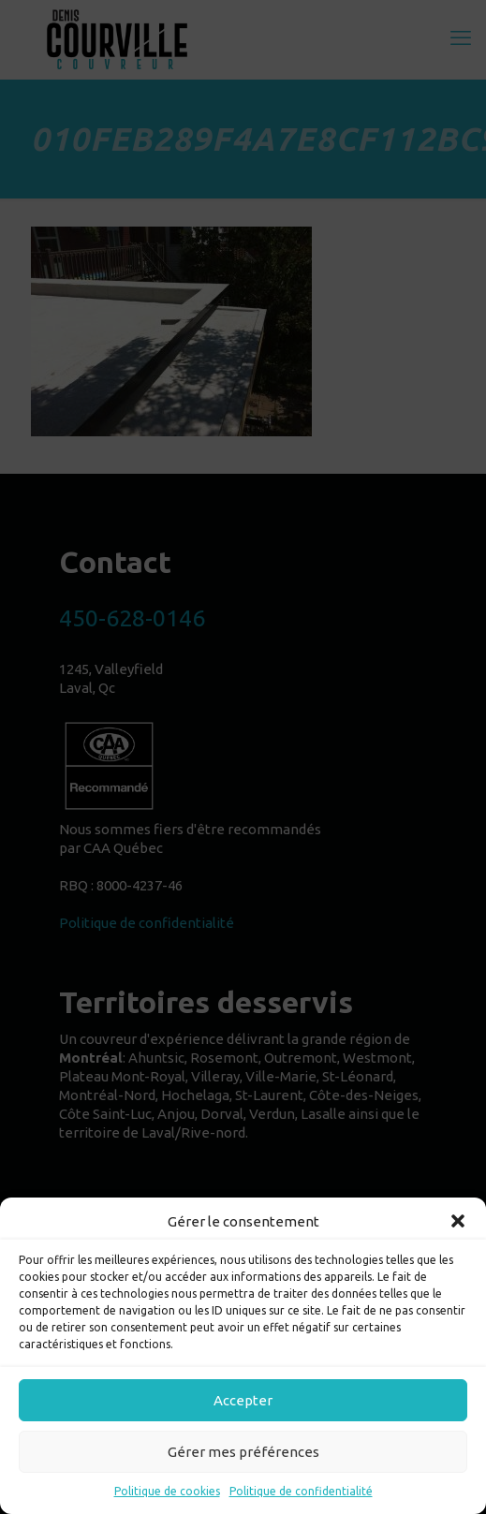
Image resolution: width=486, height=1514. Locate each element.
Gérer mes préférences (243, 1452)
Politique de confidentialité (301, 1491)
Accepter (243, 1400)
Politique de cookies (167, 1491)
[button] (458, 1221)
